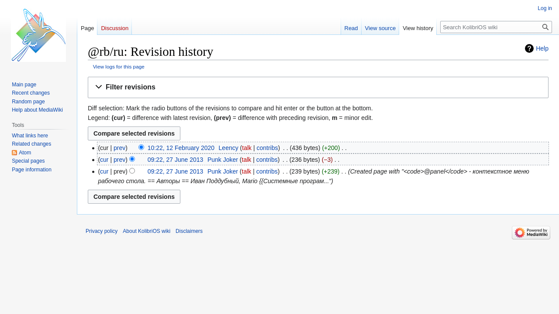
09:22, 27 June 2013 (176, 159)
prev (119, 147)
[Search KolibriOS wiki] (496, 27)
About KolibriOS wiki (146, 231)
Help (542, 48)
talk (247, 147)
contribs (267, 147)
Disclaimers (189, 231)
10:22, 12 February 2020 (181, 147)
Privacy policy (101, 231)
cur (104, 159)
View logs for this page (119, 66)
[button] (318, 87)
